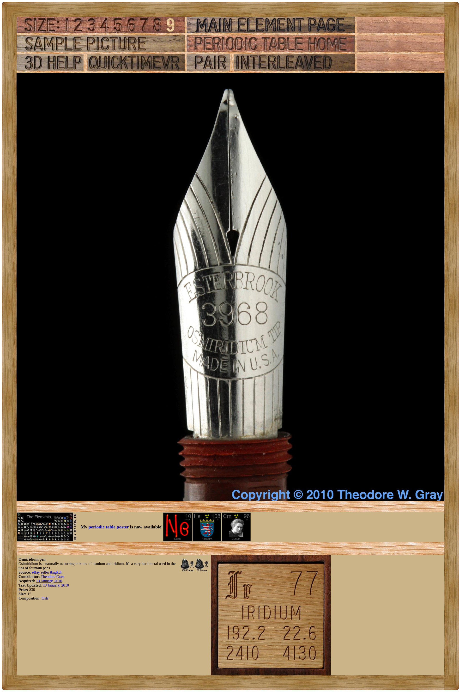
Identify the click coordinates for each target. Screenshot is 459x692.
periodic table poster (109, 526)
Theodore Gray (52, 577)
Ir (47, 598)
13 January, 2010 (49, 581)
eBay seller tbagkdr (47, 572)
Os (44, 598)
